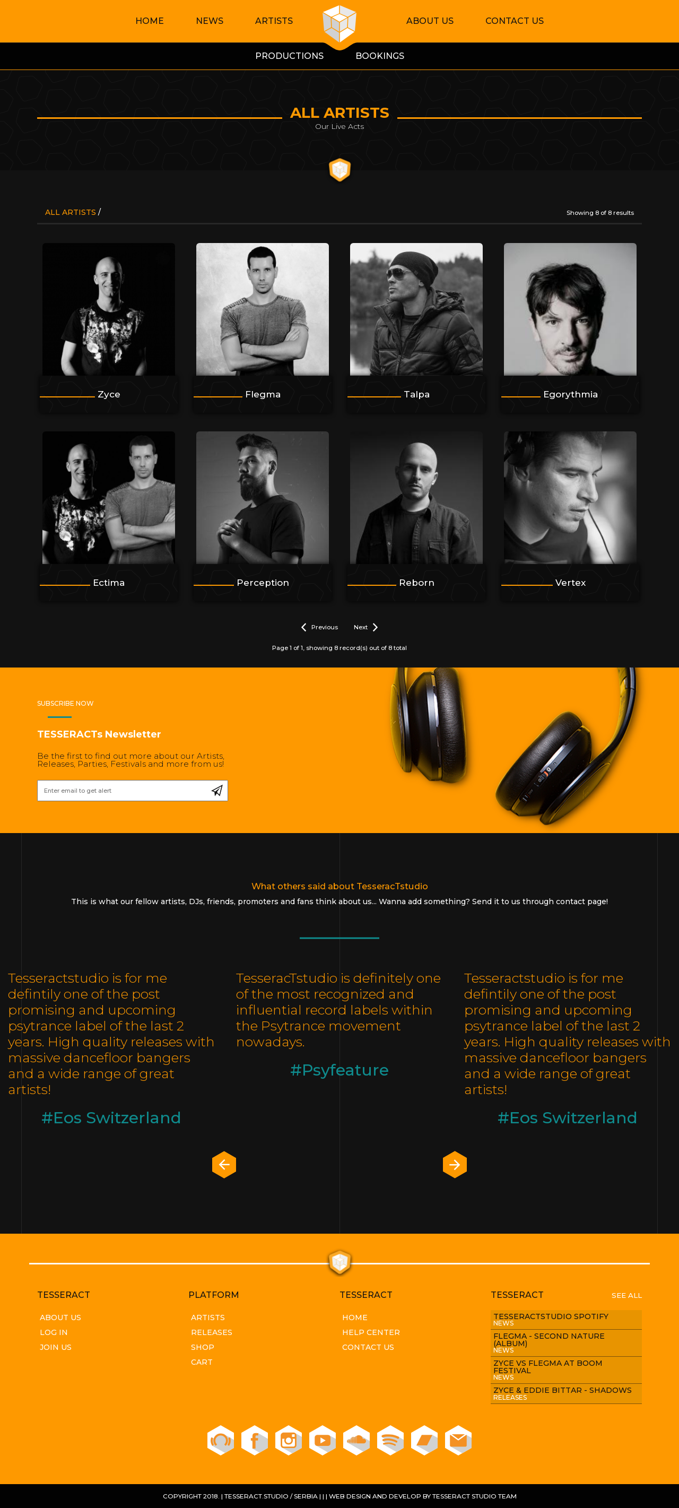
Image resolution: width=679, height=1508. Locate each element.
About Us (430, 21)
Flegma (263, 394)
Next (366, 627)
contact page (581, 901)
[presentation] (224, 1166)
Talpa (417, 394)
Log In (54, 1332)
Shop (202, 1347)
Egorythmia (570, 394)
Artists (274, 21)
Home (149, 21)
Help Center (371, 1332)
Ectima (109, 582)
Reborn (416, 582)
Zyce (109, 394)
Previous (319, 627)
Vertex (570, 582)
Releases (211, 1332)
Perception (263, 582)
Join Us (56, 1347)
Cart (202, 1362)
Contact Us (514, 21)
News (209, 21)
